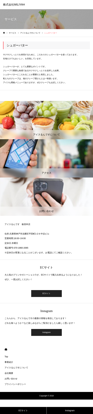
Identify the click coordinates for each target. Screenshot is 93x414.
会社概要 (9, 373)
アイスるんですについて (16, 367)
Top (6, 356)
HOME (6, 349)
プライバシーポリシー (15, 384)
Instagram (46, 332)
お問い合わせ (11, 378)
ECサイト (47, 293)
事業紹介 (9, 362)
